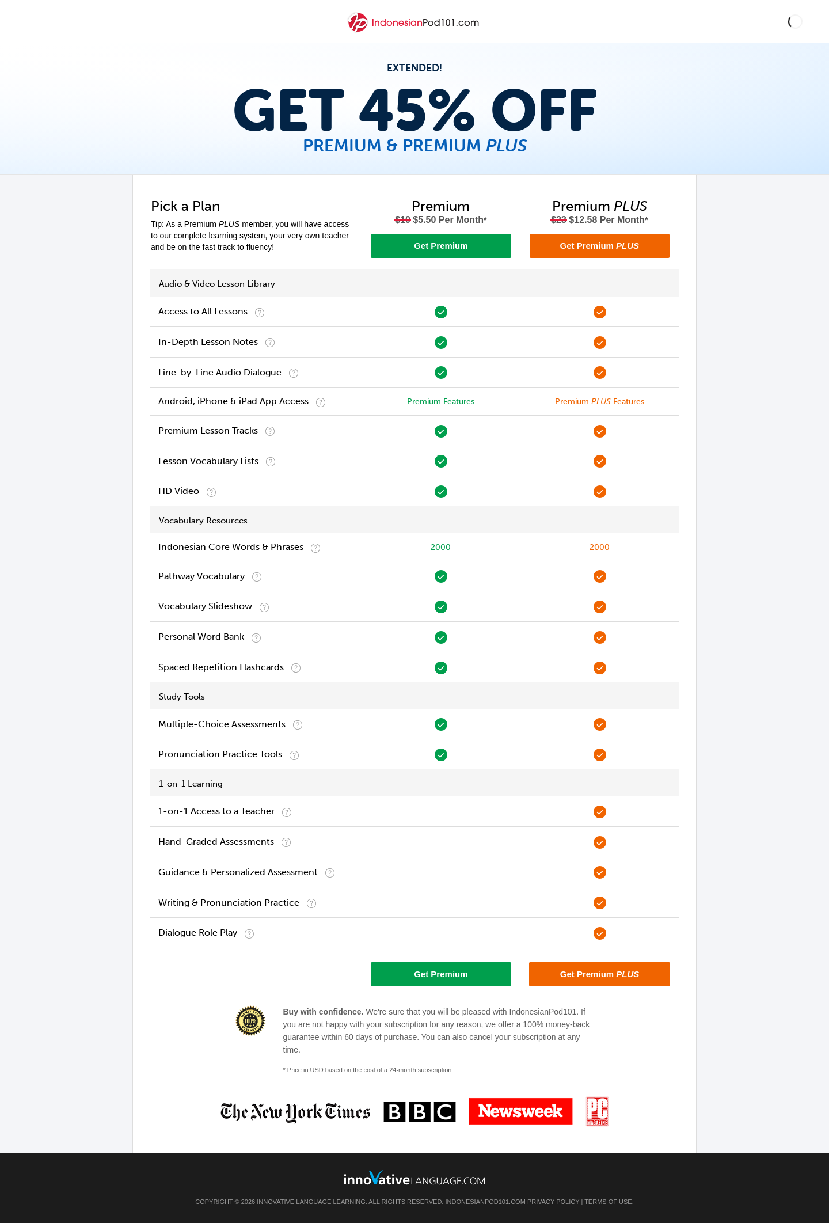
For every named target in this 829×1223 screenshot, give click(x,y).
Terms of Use (608, 1201)
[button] (795, 21)
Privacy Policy (553, 1201)
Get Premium (440, 245)
